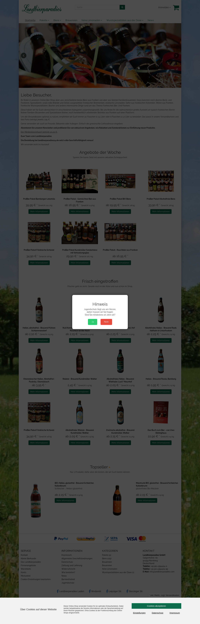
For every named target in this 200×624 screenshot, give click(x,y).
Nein (106, 321)
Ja (92, 321)
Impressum (175, 613)
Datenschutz (157, 613)
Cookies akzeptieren (156, 606)
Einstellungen (139, 613)
